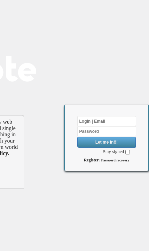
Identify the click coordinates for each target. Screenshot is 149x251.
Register (91, 160)
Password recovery (115, 160)
